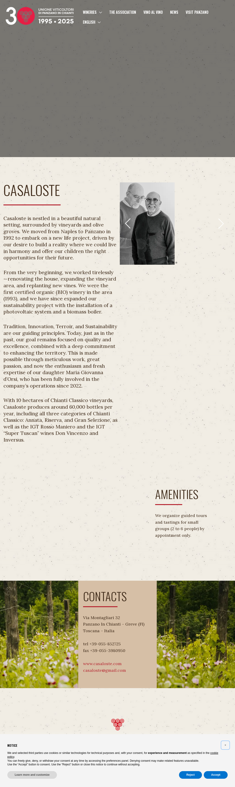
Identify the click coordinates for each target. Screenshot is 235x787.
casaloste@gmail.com (104, 670)
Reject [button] (190, 774)
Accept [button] (215, 774)
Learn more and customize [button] (32, 774)
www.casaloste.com (102, 663)
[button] (99, 12)
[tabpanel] (147, 223)
